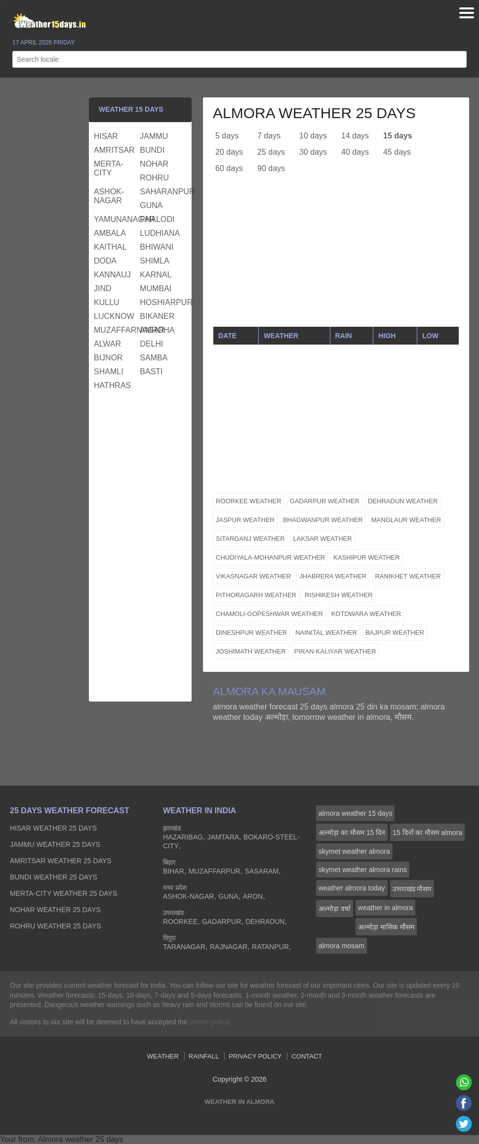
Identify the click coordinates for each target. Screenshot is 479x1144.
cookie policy (208, 1022)
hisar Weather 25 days (53, 828)
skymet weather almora (354, 851)
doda (105, 261)
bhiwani (156, 247)
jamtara (223, 837)
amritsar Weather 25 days (61, 861)
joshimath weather (251, 651)
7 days (268, 136)
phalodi (157, 219)
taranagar (184, 947)
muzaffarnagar (115, 330)
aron (253, 896)
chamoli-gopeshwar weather (269, 613)
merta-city (108, 168)
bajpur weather (394, 632)
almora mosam (341, 946)
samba (153, 357)
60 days (229, 168)
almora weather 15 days (355, 813)
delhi (151, 344)
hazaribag (183, 837)
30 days (313, 152)
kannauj (112, 274)
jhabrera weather (332, 576)
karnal (155, 274)
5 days (227, 136)
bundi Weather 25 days (53, 877)
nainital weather (326, 632)
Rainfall (204, 1056)
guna (151, 205)
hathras (112, 385)
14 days (355, 136)
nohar (154, 164)
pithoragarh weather (256, 595)
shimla (154, 261)
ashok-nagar (109, 196)
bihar (173, 871)
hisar (106, 136)
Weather (163, 1056)
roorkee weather (248, 501)
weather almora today (352, 888)
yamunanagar (115, 219)
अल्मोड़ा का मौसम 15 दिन (352, 832)
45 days (397, 152)
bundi (152, 150)
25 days (271, 152)
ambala (110, 233)
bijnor (108, 357)
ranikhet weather (407, 576)
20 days (229, 152)
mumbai (155, 288)
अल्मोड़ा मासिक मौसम (386, 927)
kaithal (110, 247)
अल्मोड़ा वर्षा (335, 909)
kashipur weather (366, 557)
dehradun (264, 921)
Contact (306, 1056)
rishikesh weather (339, 595)
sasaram (262, 871)
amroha (157, 330)
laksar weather (322, 538)
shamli (108, 371)
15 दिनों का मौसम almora (427, 832)
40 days (355, 152)
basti (151, 371)
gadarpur (221, 921)
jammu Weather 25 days (55, 844)
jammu (154, 136)
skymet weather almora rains (363, 870)
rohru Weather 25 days (55, 926)
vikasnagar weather (253, 576)
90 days (271, 168)
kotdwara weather (366, 613)
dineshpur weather (251, 632)
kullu (107, 302)
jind (103, 288)
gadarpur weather (324, 501)
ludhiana (160, 233)
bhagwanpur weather (323, 520)
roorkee (180, 921)
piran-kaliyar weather (335, 651)
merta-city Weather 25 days (63, 893)
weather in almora (385, 908)
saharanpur (161, 191)
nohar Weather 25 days (55, 910)
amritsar (114, 150)
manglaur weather (406, 520)
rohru (154, 178)
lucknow (114, 316)
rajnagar (228, 947)
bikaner (157, 316)
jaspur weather (245, 520)
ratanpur (270, 947)
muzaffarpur (214, 871)
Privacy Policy (255, 1056)
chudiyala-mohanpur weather (270, 557)
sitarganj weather (250, 538)
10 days (313, 136)
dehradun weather (403, 501)
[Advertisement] (336, 257)
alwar (107, 344)
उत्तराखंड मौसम (412, 889)
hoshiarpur (161, 302)
